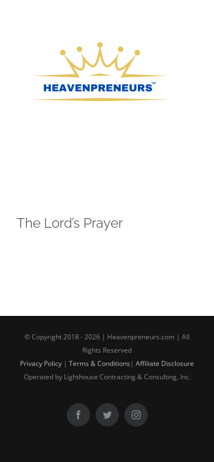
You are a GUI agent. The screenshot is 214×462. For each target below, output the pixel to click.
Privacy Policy (41, 363)
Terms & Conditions (99, 363)
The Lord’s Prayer (70, 223)
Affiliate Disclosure (165, 363)
